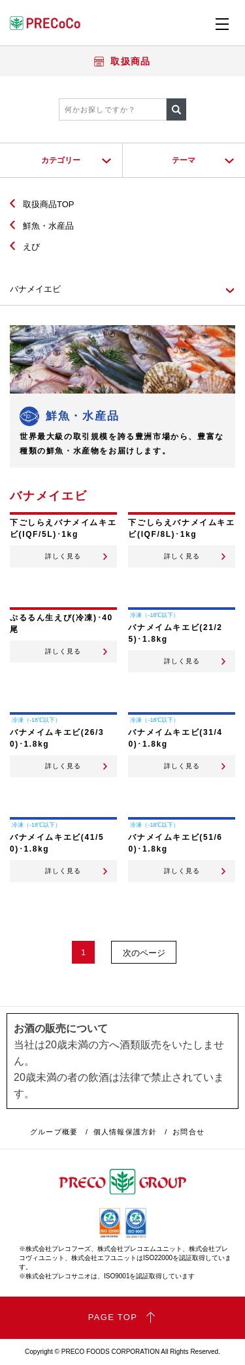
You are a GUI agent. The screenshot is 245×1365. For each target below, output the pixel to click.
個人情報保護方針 (125, 1132)
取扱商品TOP (48, 204)
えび (31, 246)
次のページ (144, 953)
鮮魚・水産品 (48, 226)
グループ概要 (54, 1132)
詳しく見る (63, 556)
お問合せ (188, 1132)
